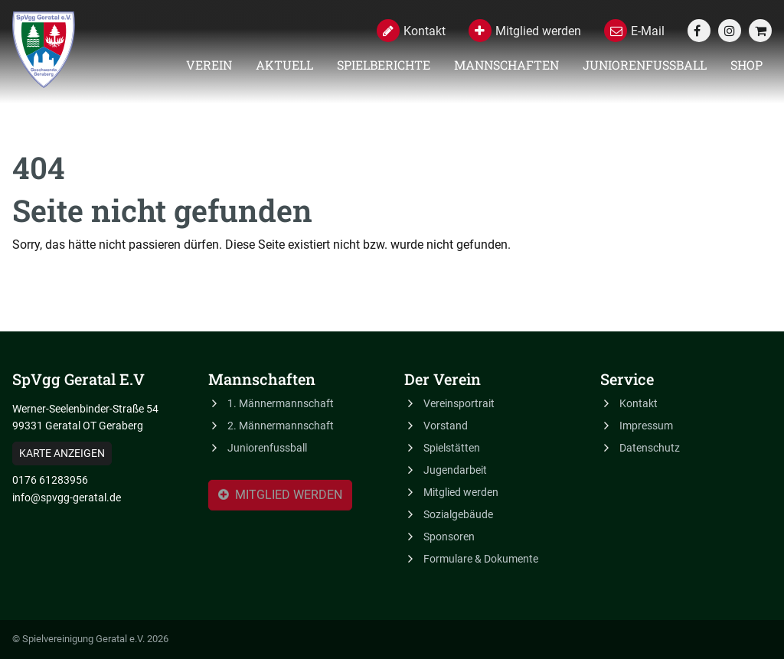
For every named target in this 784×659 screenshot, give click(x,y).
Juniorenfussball (645, 65)
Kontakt (638, 403)
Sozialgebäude (458, 514)
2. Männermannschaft (280, 425)
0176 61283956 (50, 480)
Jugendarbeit (455, 470)
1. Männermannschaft (280, 403)
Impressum (646, 425)
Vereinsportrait (459, 403)
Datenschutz (649, 448)
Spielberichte (383, 65)
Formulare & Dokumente (480, 559)
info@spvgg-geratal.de (66, 497)
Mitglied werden (280, 497)
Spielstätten (451, 448)
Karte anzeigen (62, 453)
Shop (746, 65)
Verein (209, 65)
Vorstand (445, 425)
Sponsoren (449, 536)
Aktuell (284, 65)
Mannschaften (506, 65)
